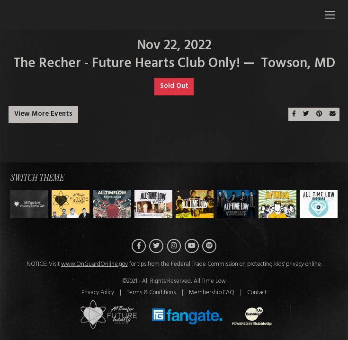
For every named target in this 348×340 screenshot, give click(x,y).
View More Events (43, 114)
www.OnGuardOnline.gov (94, 267)
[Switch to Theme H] (29, 206)
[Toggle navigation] (329, 15)
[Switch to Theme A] (70, 206)
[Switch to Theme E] (236, 206)
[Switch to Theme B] (112, 206)
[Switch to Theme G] (319, 206)
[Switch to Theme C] (153, 206)
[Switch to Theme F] (277, 206)
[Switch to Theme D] (195, 206)
